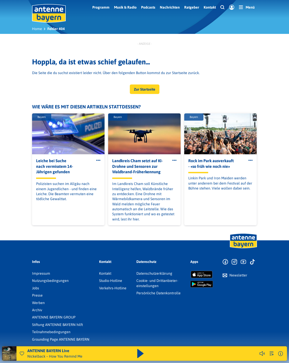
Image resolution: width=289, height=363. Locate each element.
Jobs (35, 288)
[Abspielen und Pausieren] (140, 353)
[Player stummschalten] (262, 353)
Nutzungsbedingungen (50, 281)
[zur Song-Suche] (271, 353)
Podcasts (148, 7)
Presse (37, 295)
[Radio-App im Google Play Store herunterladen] (201, 284)
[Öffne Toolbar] (98, 160)
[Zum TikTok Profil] (252, 262)
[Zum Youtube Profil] (243, 262)
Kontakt (210, 7)
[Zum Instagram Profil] (234, 262)
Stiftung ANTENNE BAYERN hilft (57, 325)
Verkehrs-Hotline (112, 288)
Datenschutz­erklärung (154, 273)
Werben (38, 303)
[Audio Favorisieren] (22, 353)
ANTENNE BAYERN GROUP (53, 317)
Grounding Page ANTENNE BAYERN (60, 339)
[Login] (232, 7)
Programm (101, 7)
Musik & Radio (125, 7)
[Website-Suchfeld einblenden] (222, 7)
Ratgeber (191, 7)
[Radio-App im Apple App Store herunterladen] (201, 274)
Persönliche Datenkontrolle (158, 293)
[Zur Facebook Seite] (225, 262)
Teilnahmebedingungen (51, 332)
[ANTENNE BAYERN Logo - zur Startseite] (49, 13)
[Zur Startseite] (243, 247)
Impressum (41, 273)
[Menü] (247, 7)
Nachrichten (170, 7)
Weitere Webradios (236, 353)
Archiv (37, 310)
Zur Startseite (144, 89)
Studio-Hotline (110, 281)
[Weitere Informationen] (280, 353)
